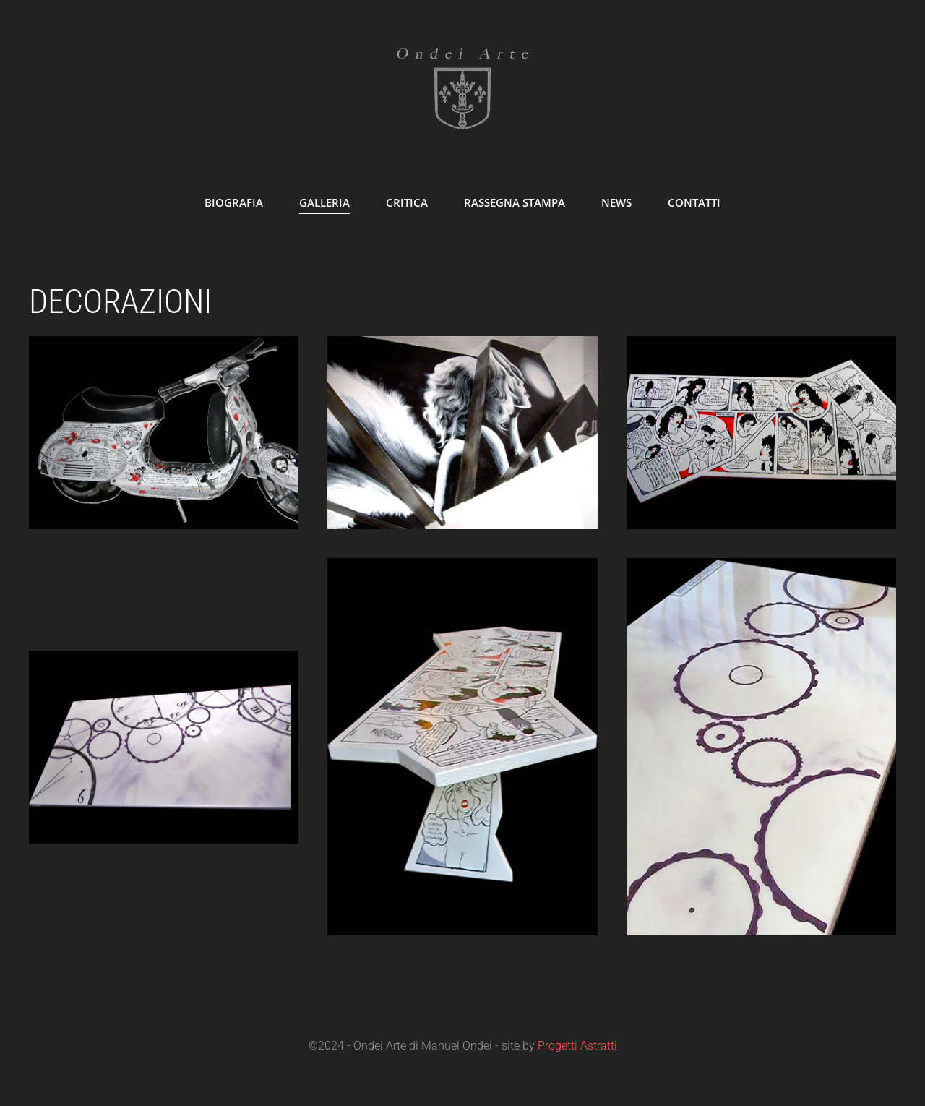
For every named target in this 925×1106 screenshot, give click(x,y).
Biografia (234, 202)
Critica (407, 202)
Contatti (694, 202)
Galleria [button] (324, 202)
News (616, 202)
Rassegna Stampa (514, 202)
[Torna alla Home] (462, 86)
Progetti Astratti (577, 1046)
